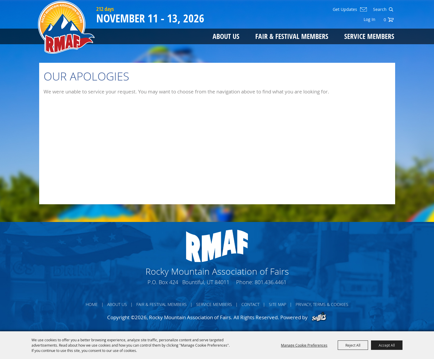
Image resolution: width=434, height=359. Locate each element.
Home (92, 304)
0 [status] (385, 19)
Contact (250, 304)
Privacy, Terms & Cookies (322, 304)
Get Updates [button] (345, 9)
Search (391, 9)
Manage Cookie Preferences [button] (304, 345)
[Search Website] (379, 9)
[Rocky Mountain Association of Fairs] (66, 27)
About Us (226, 36)
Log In (369, 19)
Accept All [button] (387, 345)
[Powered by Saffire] (319, 317)
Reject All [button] (352, 345)
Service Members (369, 36)
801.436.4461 (270, 282)
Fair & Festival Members (291, 36)
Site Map (277, 304)
